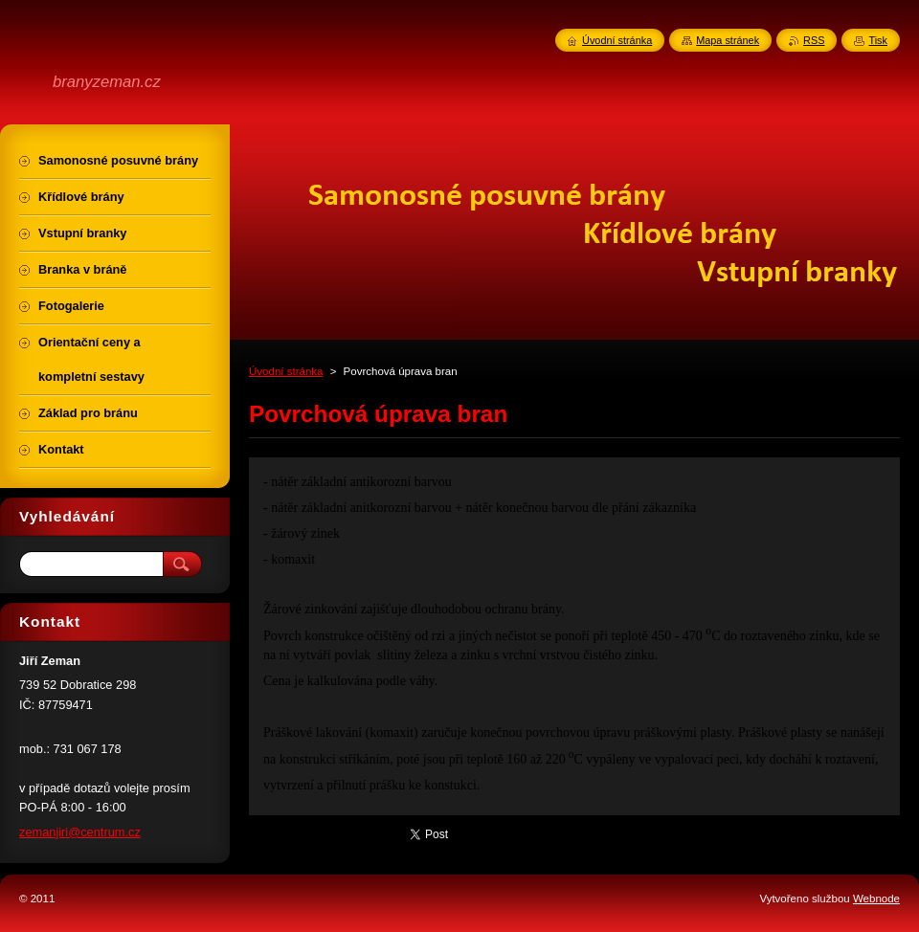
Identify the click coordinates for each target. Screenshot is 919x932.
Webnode (876, 898)
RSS (813, 40)
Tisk (877, 40)
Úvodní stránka (286, 371)
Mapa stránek (727, 40)
